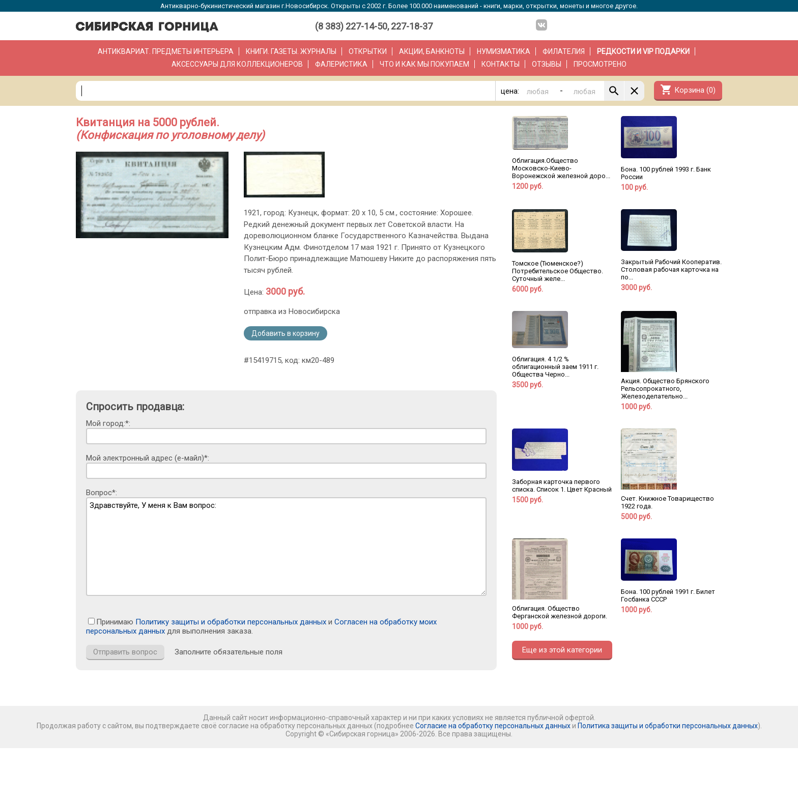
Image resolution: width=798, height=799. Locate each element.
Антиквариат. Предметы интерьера (166, 51)
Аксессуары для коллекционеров (237, 64)
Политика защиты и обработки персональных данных (668, 726)
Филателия (564, 51)
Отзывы (546, 64)
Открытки (368, 51)
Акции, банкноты (432, 51)
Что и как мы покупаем (424, 64)
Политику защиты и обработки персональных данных (230, 621)
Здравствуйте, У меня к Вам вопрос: (286, 546)
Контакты (500, 64)
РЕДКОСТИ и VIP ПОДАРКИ (643, 51)
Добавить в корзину (285, 333)
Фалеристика (341, 64)
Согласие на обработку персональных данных (493, 726)
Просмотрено (600, 64)
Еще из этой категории (562, 649)
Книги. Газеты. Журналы (291, 51)
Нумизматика (503, 51)
